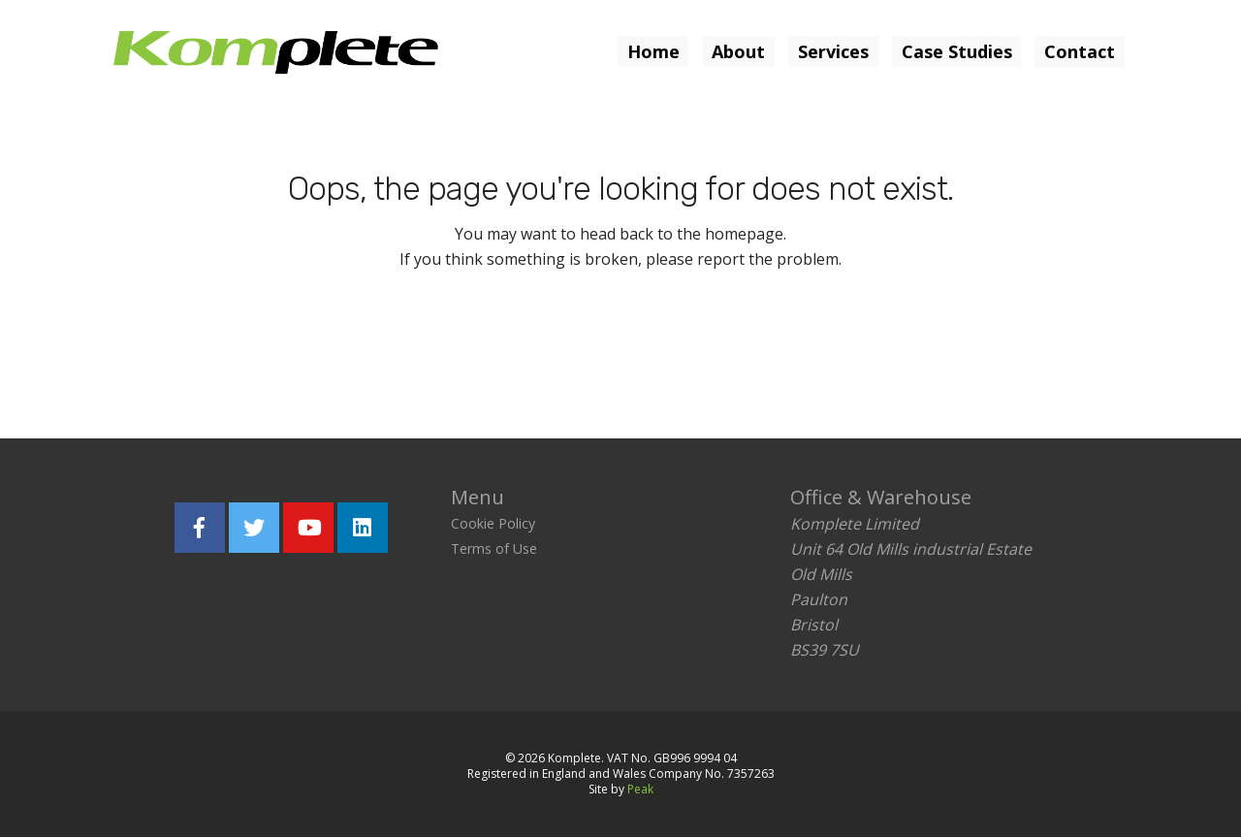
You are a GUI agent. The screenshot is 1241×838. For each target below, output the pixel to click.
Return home (501, 348)
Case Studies (956, 51)
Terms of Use (494, 549)
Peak (640, 790)
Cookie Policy (493, 524)
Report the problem (712, 348)
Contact (1079, 51)
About (737, 51)
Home (651, 51)
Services (832, 51)
